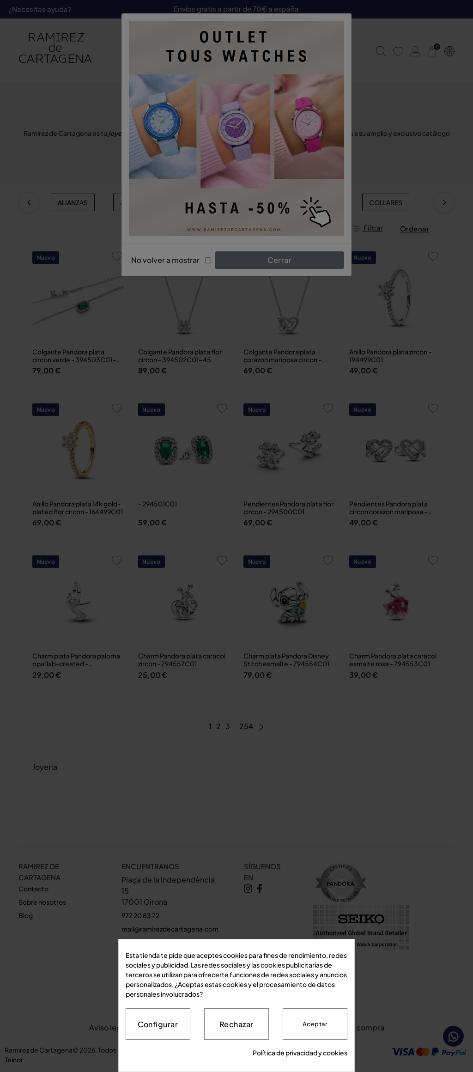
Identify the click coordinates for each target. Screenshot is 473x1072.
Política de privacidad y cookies (300, 1052)
